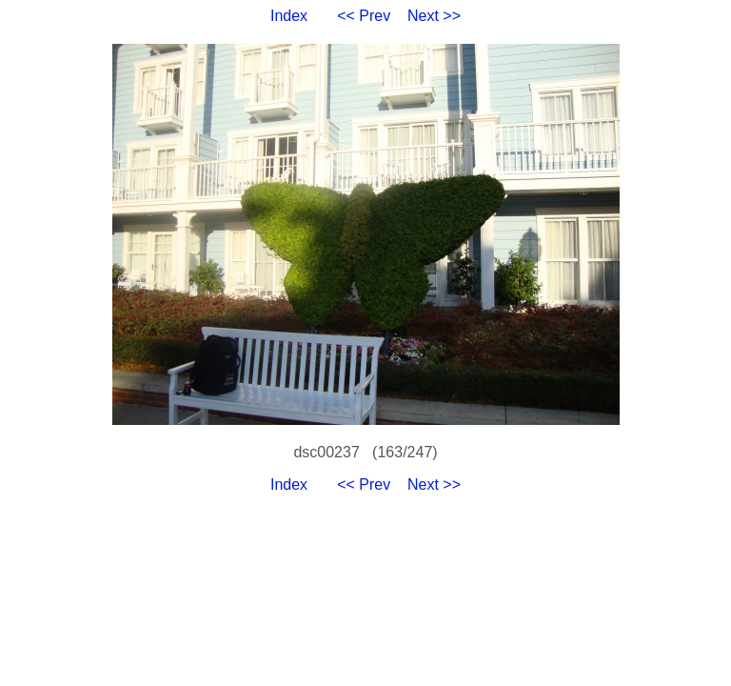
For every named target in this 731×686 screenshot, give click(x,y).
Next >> (434, 16)
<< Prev (363, 16)
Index (288, 16)
